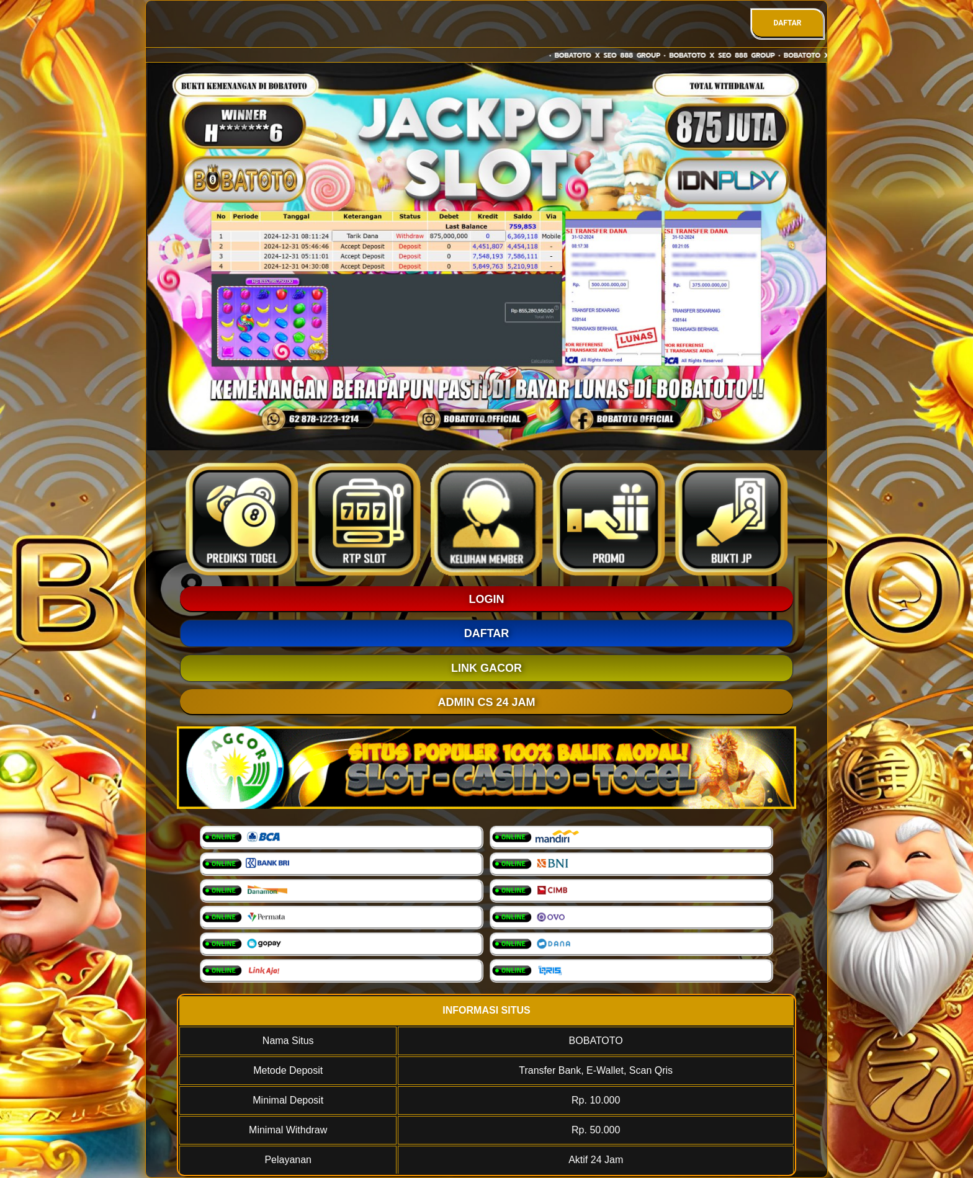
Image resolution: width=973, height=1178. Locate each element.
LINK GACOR (486, 668)
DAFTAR (787, 23)
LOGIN (486, 599)
